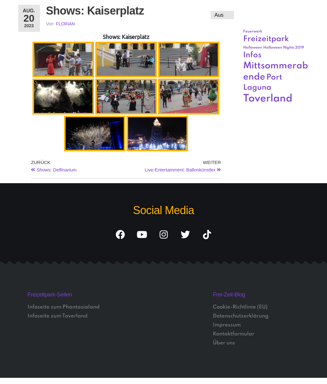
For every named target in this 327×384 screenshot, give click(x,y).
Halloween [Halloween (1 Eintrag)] (252, 48)
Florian (65, 23)
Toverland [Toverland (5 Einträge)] (267, 99)
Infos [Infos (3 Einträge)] (252, 55)
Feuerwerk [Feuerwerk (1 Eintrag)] (252, 31)
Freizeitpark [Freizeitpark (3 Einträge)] (266, 39)
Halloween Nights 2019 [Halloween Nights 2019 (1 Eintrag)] (283, 48)
